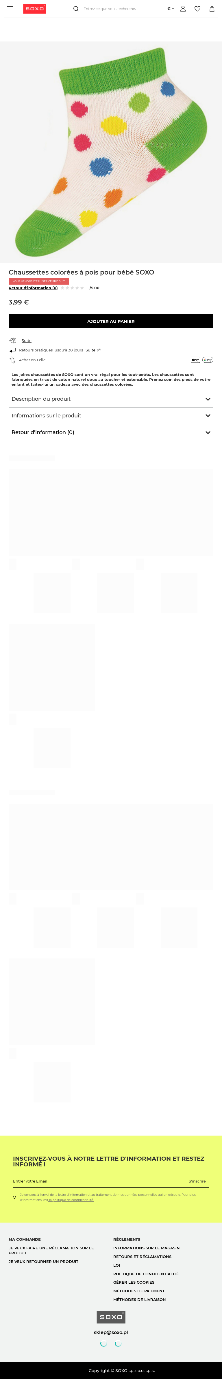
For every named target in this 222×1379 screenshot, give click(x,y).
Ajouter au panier (111, 321)
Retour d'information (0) (33, 287)
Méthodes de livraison (139, 1299)
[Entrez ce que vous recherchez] (108, 8)
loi (116, 1265)
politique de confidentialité (146, 1274)
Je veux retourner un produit (43, 1261)
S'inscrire (197, 1181)
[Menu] (10, 9)
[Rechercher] (77, 8)
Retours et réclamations (142, 1256)
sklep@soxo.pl (111, 1332)
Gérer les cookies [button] (133, 1282)
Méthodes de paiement (139, 1291)
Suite (27, 340)
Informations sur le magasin (146, 1248)
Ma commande (25, 1239)
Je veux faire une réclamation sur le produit (51, 1250)
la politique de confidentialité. (71, 1200)
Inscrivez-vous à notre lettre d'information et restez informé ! (108, 1161)
